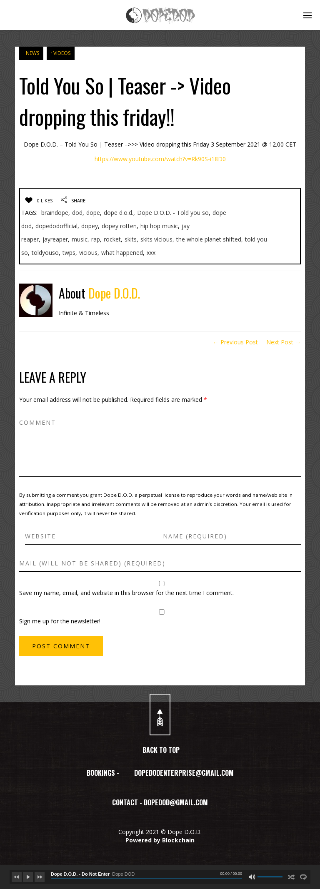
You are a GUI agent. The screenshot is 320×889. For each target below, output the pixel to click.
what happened (122, 252)
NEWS (32, 53)
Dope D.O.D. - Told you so (173, 213)
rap (95, 239)
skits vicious (156, 239)
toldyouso (45, 252)
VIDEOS (61, 53)
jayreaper (55, 239)
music (80, 239)
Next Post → (283, 342)
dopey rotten (119, 226)
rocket (112, 239)
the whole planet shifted (208, 239)
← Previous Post (235, 342)
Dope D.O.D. (114, 293)
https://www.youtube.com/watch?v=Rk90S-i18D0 (160, 159)
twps (68, 252)
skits (131, 239)
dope (93, 213)
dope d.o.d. (118, 213)
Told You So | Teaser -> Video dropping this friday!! (125, 101)
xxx (151, 252)
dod (77, 213)
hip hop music (159, 226)
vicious (88, 252)
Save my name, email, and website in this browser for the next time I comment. (126, 593)
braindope (54, 213)
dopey (89, 226)
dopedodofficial (56, 226)
